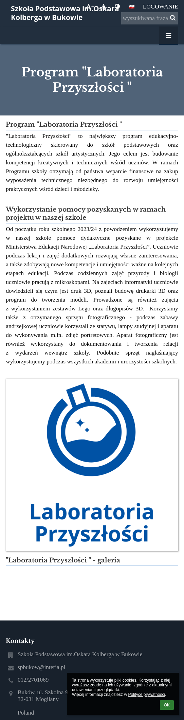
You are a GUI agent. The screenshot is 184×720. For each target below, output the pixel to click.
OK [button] (167, 705)
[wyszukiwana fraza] (149, 18)
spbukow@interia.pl (42, 667)
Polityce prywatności (146, 694)
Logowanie (160, 6)
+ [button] (90, 6)
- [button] (104, 6)
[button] (132, 7)
